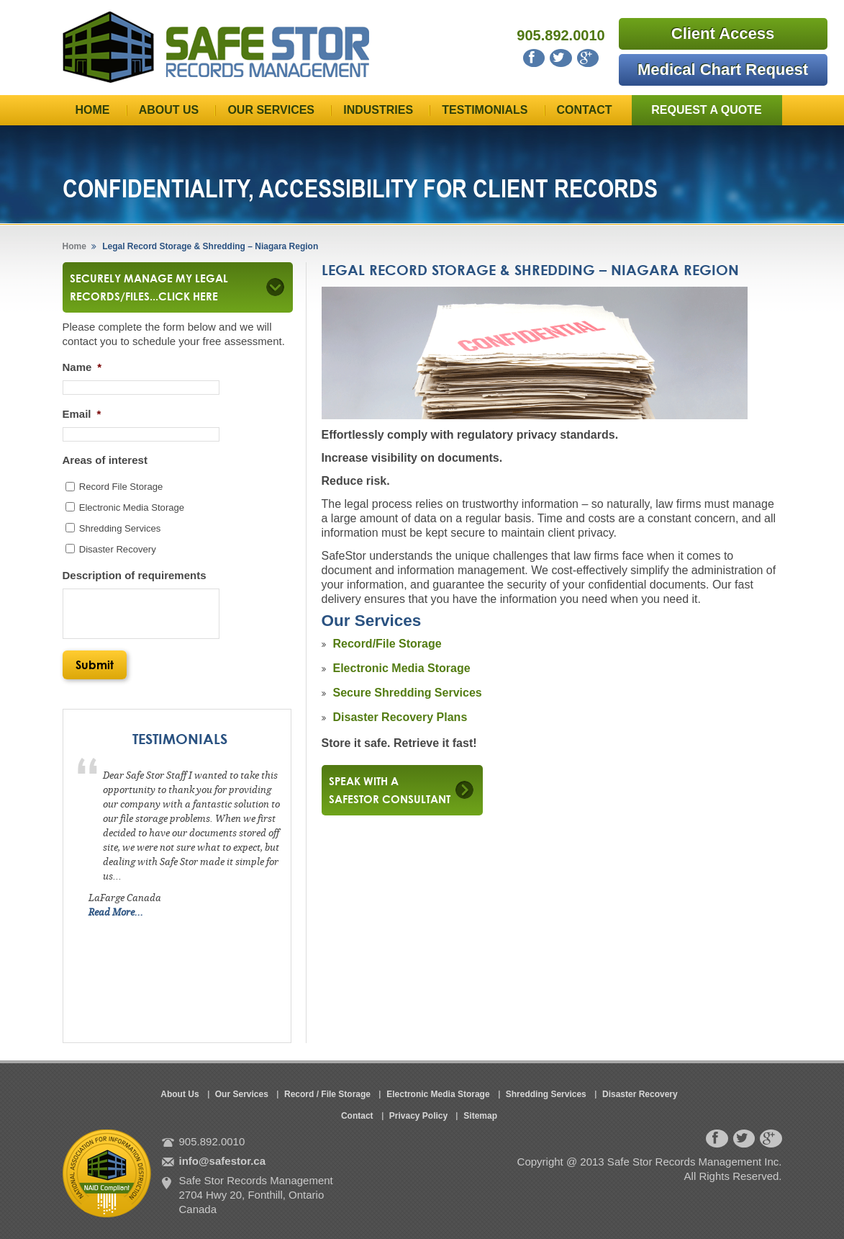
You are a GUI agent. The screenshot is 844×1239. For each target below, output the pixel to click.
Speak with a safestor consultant (389, 789)
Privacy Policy (418, 1116)
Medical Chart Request (722, 70)
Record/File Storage (387, 644)
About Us (169, 110)
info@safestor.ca (222, 1161)
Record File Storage (121, 486)
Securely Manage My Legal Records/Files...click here (165, 287)
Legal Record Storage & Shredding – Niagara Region (209, 246)
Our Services (270, 110)
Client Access (722, 33)
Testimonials (484, 110)
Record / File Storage (327, 1094)
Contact (584, 110)
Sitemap (480, 1116)
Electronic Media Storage (402, 668)
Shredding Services (120, 528)
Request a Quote (706, 110)
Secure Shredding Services (407, 692)
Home (93, 110)
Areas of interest (105, 460)
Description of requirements (135, 575)
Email (82, 414)
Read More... (116, 912)
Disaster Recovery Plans (400, 717)
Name (82, 367)
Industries (378, 110)
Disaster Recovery (117, 549)
